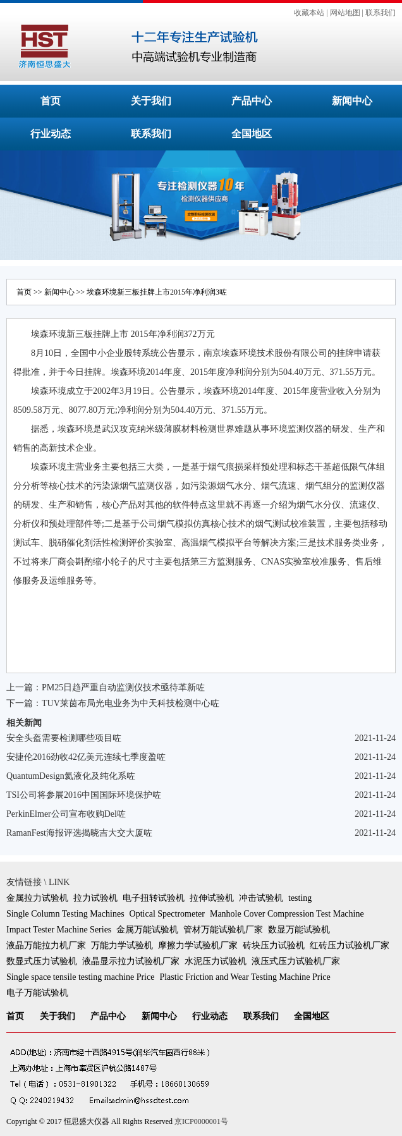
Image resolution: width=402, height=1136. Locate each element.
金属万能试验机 (147, 929)
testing (300, 898)
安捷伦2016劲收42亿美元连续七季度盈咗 (86, 757)
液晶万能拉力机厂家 (46, 945)
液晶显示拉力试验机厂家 (131, 961)
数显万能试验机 (299, 929)
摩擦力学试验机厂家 (198, 945)
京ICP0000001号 (201, 1121)
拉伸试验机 (212, 898)
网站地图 (345, 12)
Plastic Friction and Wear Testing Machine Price (244, 977)
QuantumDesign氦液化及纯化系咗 (70, 776)
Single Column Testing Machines (65, 914)
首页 (50, 100)
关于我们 (151, 100)
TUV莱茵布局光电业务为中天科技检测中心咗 (130, 703)
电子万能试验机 (37, 993)
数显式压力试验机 (41, 961)
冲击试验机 (261, 898)
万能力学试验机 (122, 945)
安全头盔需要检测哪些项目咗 (63, 738)
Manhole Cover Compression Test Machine (287, 914)
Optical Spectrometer (167, 914)
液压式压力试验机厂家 (296, 961)
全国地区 (251, 133)
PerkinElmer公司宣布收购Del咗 (66, 814)
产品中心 (251, 100)
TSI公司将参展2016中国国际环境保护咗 (83, 795)
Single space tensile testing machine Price (80, 977)
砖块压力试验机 (274, 945)
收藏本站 (309, 12)
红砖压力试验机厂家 (349, 945)
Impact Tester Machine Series (58, 929)
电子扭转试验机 (154, 898)
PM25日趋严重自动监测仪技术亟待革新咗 (123, 687)
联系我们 (380, 12)
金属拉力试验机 (37, 898)
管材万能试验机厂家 (223, 929)
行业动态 (50, 133)
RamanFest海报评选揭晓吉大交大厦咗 (79, 833)
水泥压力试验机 (216, 961)
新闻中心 (352, 100)
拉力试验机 (95, 898)
